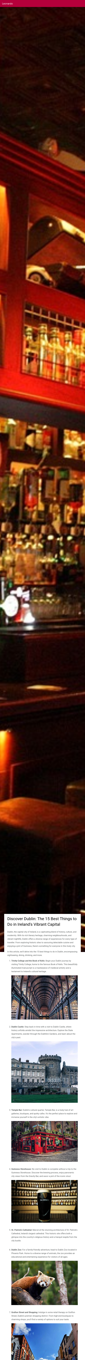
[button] (67, 3)
